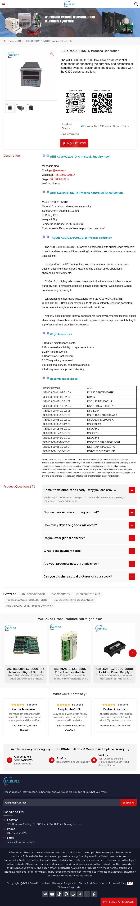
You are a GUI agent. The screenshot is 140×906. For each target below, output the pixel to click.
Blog (67, 883)
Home (8, 41)
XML (74, 883)
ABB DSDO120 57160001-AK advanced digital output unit (25, 670)
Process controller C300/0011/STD (26, 600)
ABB (19, 41)
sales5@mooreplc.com (20, 842)
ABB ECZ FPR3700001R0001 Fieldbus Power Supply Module (114, 670)
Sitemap (56, 883)
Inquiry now (74, 143)
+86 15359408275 (17, 833)
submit (129, 802)
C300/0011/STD (61, 594)
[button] (133, 653)
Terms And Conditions (93, 883)
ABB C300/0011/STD (33, 594)
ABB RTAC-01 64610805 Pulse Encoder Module (70, 670)
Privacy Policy (117, 883)
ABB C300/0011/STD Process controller (29, 605)
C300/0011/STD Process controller (74, 600)
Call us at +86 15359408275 (23, 758)
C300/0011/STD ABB (88, 594)
